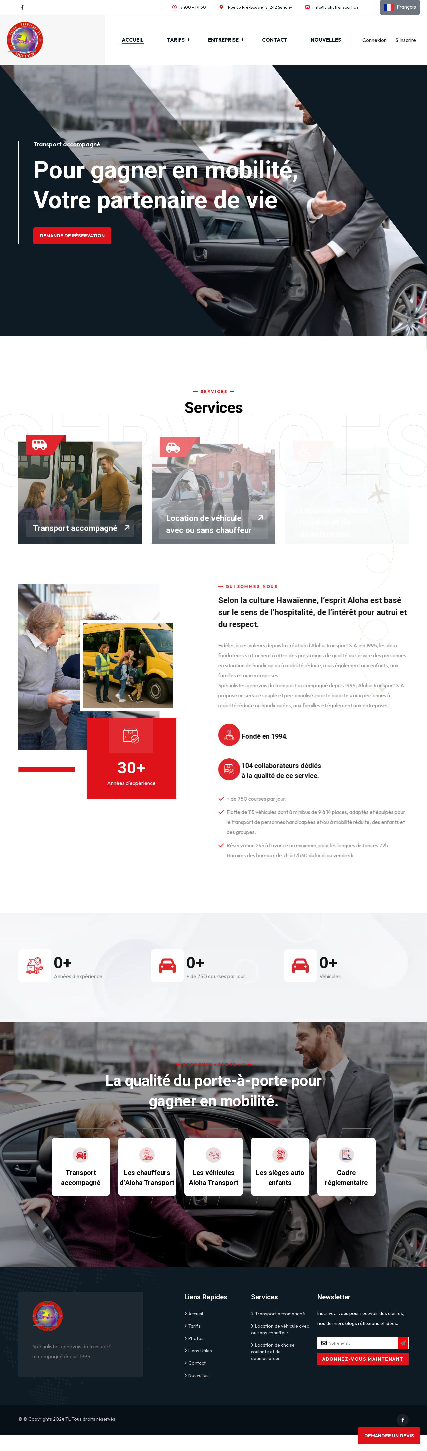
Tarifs (176, 40)
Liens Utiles (198, 1367)
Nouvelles (326, 40)
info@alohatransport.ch (336, 7)
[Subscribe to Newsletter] (403, 1359)
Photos (194, 1354)
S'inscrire (405, 40)
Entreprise (223, 40)
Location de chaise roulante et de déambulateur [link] (273, 1368)
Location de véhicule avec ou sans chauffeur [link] (280, 1345)
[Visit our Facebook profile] (22, 7)
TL (68, 1435)
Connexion (374, 40)
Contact (274, 40)
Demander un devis (387, 1434)
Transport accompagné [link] (278, 1330)
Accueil (133, 40)
